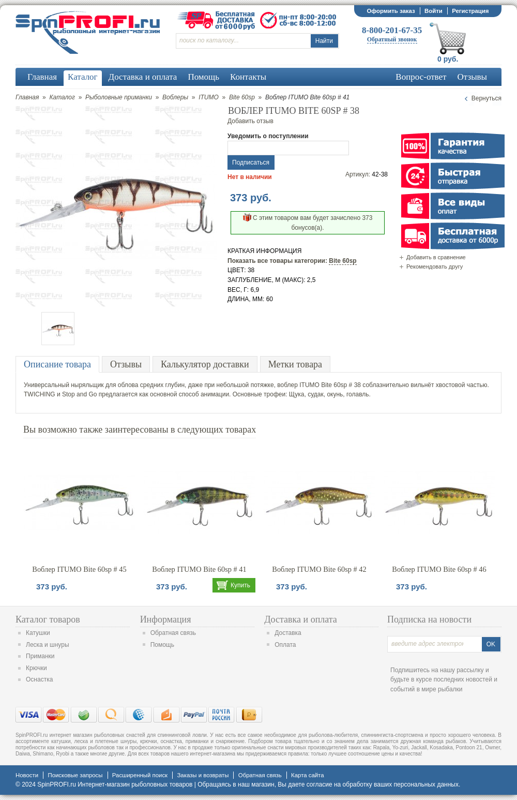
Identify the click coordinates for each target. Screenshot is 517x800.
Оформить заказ (391, 11)
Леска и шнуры (47, 644)
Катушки (38, 632)
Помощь (162, 644)
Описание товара (57, 364)
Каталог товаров (48, 619)
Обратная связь (173, 632)
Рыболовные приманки (118, 97)
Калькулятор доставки (205, 364)
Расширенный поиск (140, 775)
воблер (287, 385)
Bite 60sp (242, 97)
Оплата (285, 644)
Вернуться (486, 98)
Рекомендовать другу (434, 266)
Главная (27, 97)
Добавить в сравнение (436, 257)
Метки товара (295, 364)
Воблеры (175, 97)
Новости (27, 775)
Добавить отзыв (250, 121)
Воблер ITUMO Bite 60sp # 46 (439, 569)
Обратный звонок (392, 39)
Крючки (36, 668)
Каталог (62, 97)
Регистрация (470, 11)
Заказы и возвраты (203, 775)
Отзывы (126, 364)
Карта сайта (307, 775)
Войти (433, 11)
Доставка (288, 632)
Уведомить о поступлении (268, 136)
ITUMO (209, 97)
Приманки (40, 656)
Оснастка (39, 679)
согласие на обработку (339, 784)
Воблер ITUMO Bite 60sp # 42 (319, 569)
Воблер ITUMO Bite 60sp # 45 (79, 569)
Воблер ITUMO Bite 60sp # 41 (199, 569)
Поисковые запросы (75, 775)
